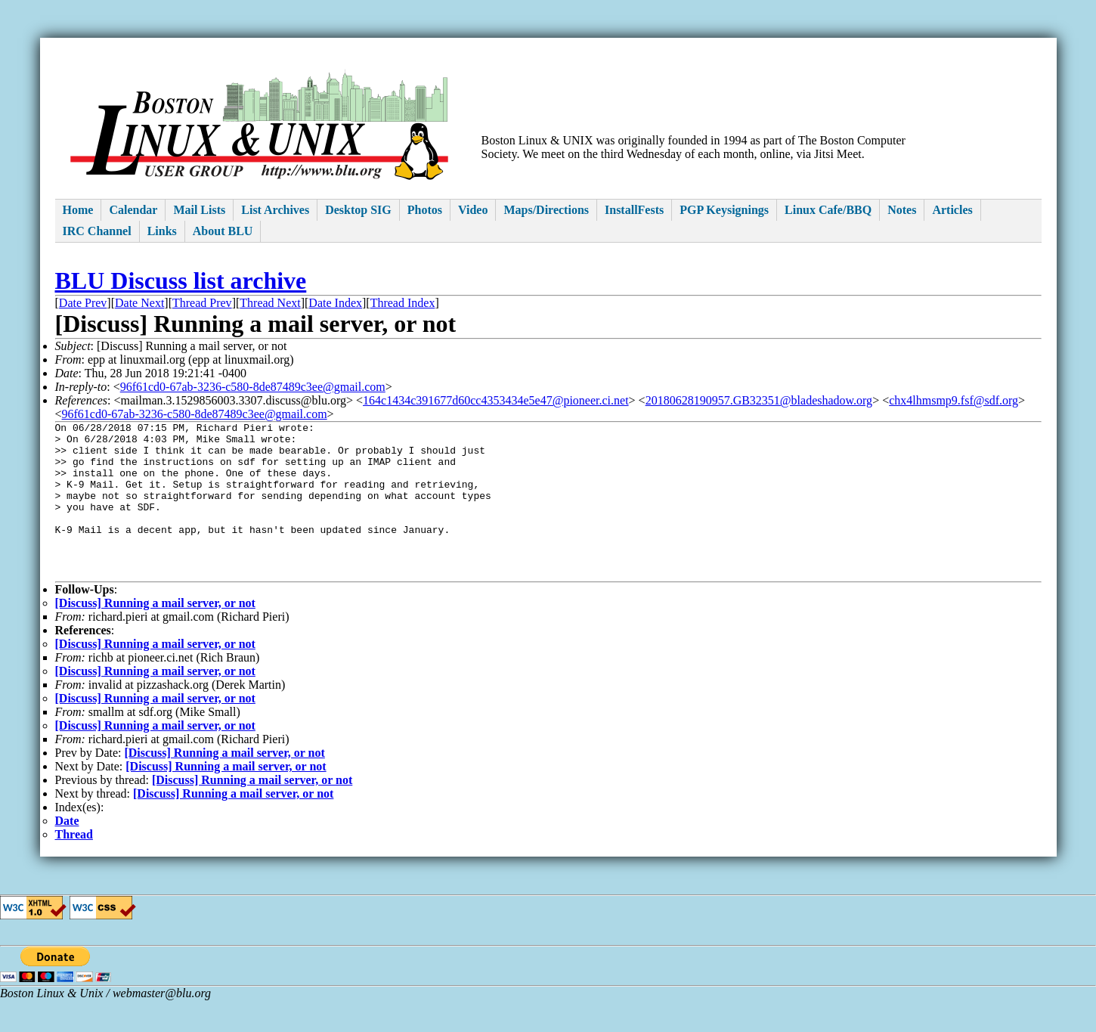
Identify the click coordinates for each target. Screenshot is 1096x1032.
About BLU (223, 231)
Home (78, 209)
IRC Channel (97, 231)
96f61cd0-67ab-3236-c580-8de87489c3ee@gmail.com (252, 386)
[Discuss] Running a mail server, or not (155, 634)
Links (162, 231)
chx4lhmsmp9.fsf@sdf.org (953, 400)
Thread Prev (202, 302)
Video (473, 209)
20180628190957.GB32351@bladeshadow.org (759, 400)
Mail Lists (199, 209)
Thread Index (402, 302)
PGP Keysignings (724, 209)
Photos (424, 209)
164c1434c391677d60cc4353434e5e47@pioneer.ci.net (496, 400)
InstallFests (634, 209)
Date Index (335, 302)
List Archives (275, 209)
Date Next (139, 302)
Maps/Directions (546, 209)
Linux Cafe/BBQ (828, 209)
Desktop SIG (358, 209)
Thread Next (270, 302)
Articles (952, 209)
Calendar (133, 209)
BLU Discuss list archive (181, 280)
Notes (901, 209)
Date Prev (83, 302)
